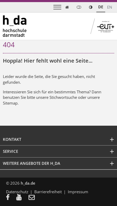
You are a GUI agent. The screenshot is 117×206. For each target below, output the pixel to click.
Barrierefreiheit (48, 191)
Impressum (78, 191)
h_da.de (28, 183)
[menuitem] (11, 198)
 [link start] (67, 7)
